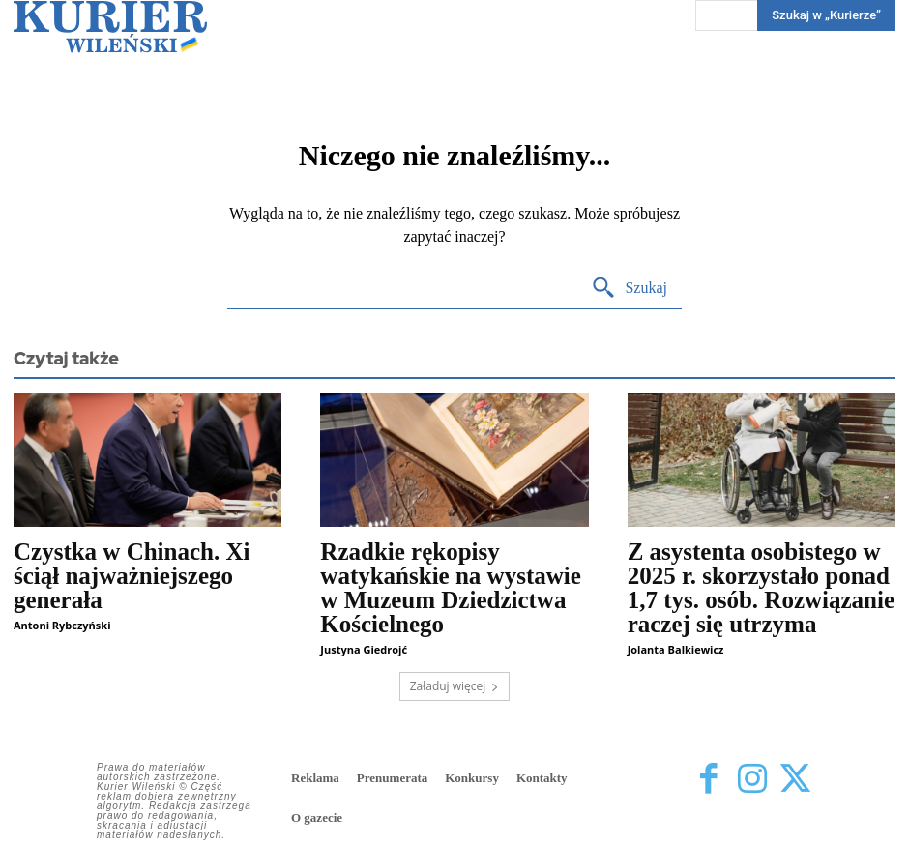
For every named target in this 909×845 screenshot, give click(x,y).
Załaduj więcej (455, 686)
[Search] (629, 288)
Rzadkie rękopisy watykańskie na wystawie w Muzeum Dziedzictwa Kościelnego (450, 588)
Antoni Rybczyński (62, 625)
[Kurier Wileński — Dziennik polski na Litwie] (110, 26)
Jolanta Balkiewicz (676, 649)
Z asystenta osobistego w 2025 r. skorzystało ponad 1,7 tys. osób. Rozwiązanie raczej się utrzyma (761, 588)
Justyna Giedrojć (363, 649)
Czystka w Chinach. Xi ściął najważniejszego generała (131, 576)
